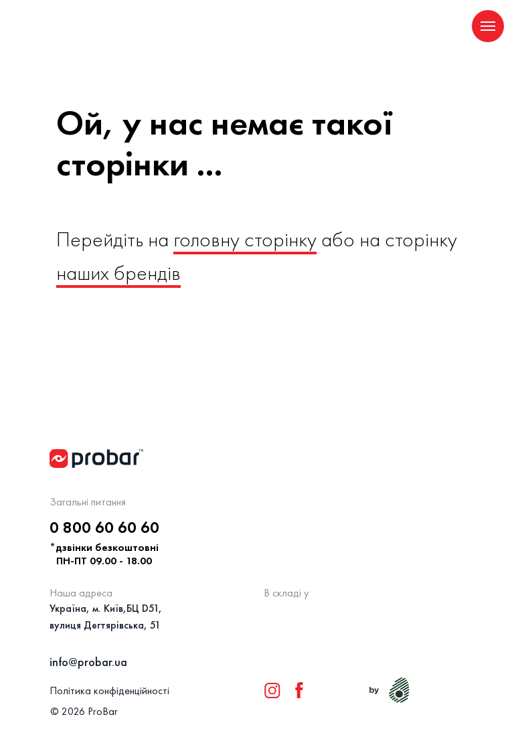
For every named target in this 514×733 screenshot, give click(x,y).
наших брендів (118, 273)
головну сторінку (245, 239)
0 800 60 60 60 (104, 527)
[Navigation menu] (488, 26)
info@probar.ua (88, 661)
